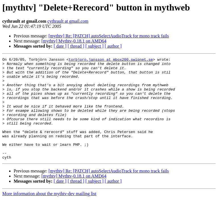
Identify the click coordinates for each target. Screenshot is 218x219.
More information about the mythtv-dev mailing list (49, 214)
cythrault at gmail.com (67, 21)
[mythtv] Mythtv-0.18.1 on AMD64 (73, 41)
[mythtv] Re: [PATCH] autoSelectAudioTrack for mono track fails (109, 35)
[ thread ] (76, 46)
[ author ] (113, 46)
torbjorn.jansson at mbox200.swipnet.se (111, 60)
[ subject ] (94, 46)
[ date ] (60, 46)
